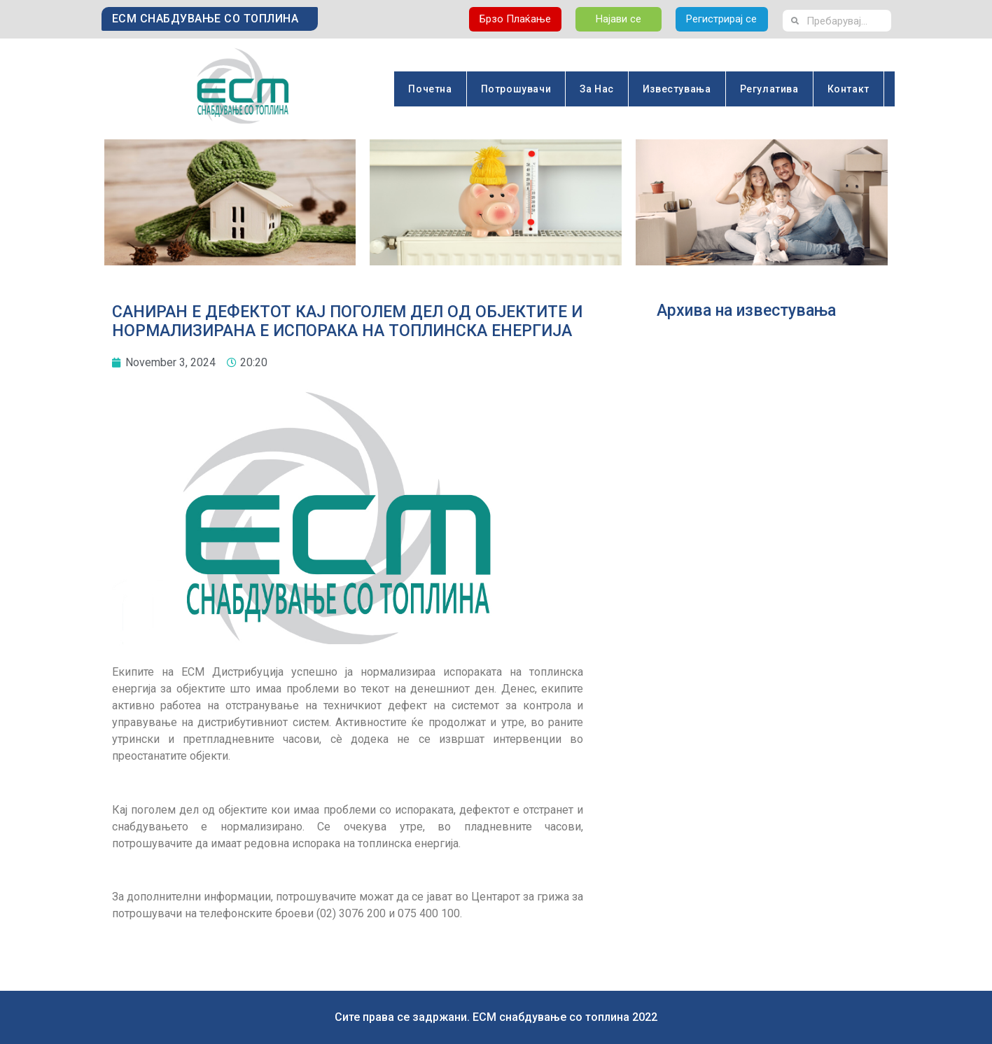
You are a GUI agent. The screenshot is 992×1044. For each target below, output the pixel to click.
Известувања (677, 89)
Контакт (848, 89)
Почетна (430, 89)
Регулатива (769, 89)
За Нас (597, 89)
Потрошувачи (516, 89)
